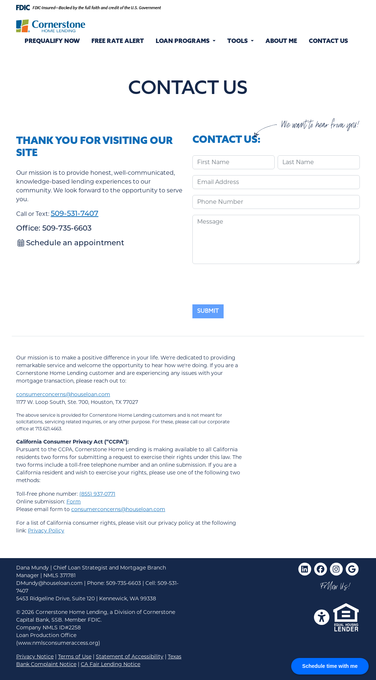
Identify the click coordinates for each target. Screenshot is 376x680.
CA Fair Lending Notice (110, 664)
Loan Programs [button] (183, 41)
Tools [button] (238, 41)
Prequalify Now (52, 41)
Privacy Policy (46, 530)
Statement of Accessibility (129, 656)
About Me (281, 41)
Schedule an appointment (71, 243)
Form (73, 501)
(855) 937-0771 (97, 494)
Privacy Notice (35, 656)
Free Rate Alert (117, 41)
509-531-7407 (74, 214)
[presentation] (248, 284)
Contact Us (328, 41)
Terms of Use (74, 656)
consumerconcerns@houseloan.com (63, 394)
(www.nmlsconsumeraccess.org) (58, 643)
